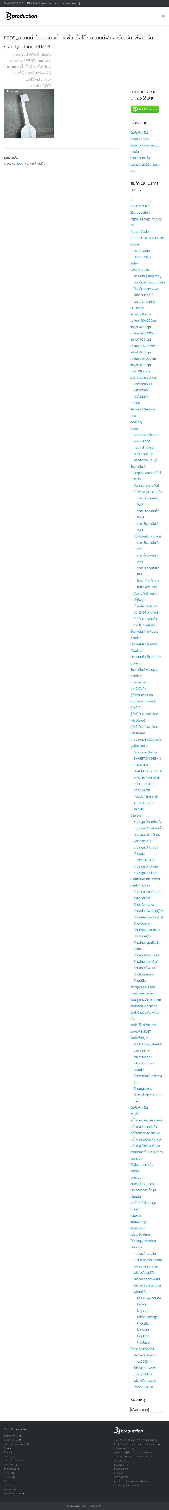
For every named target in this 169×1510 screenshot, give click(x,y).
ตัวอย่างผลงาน (11, 1439)
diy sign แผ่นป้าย (145, 872)
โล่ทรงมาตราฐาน (148, 1317)
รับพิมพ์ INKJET (140, 1031)
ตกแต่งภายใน (139, 682)
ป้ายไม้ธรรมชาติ (144, 974)
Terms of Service (142, 409)
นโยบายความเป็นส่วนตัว (146, 739)
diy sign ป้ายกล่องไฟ (148, 821)
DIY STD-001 (146, 860)
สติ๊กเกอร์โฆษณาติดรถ (145, 1145)
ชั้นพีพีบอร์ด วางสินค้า (148, 536)
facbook (79, 3)
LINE (74, 3)
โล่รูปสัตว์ (143, 1342)
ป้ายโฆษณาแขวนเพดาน (145, 879)
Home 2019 (142, 250)
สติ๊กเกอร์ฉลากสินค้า (143, 1126)
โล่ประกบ (143, 1329)
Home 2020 (142, 257)
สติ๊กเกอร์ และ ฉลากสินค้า (146, 1120)
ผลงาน (7, 1456)
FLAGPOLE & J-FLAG (149, 771)
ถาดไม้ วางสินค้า (144, 625)
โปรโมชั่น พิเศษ (140, 1234)
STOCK (135, 402)
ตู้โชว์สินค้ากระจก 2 (142, 701)
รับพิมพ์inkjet (38, 54)
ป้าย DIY (136, 815)
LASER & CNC (140, 269)
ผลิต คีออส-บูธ (143, 453)
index (134, 263)
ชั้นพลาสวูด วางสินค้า (148, 491)
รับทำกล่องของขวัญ (143, 1006)
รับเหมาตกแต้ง (11, 1468)
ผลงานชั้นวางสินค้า (12, 1460)
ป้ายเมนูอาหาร (143, 1088)
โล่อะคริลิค (140, 1291)
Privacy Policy (140, 314)
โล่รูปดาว (143, 1336)
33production (80, 1505)
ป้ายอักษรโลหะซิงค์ (146, 961)
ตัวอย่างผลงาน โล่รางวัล (15, 1444)
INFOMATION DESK (147, 777)
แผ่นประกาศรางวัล (146, 1266)
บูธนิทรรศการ (139, 745)
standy (16, 60)
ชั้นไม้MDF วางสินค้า (146, 612)
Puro (100, 1505)
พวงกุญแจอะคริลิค (142, 987)
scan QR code (140, 371)
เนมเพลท (136, 1215)
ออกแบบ (135, 1177)
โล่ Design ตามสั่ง (149, 1298)
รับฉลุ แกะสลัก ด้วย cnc (146, 999)
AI (131, 199)
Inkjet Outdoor (144, 1063)
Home (18, 54)
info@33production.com (44, 3)
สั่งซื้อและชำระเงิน (141, 1164)
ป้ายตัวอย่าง (142, 923)
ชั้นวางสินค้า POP (12, 1435)
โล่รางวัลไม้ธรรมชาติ (147, 1285)
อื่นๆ (6, 1481)
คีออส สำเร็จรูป (144, 447)
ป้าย (6, 1448)
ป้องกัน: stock (139, 139)
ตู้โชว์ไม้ (135, 707)
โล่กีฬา (141, 1304)
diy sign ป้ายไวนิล (146, 866)
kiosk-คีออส (142, 441)
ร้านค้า (134, 1113)
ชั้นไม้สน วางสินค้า (145, 618)
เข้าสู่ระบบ (18, 164)
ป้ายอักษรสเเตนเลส (146, 955)
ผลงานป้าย (9, 1464)
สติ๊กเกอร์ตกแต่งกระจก (145, 1132)
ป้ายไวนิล (140, 980)
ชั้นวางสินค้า (138, 466)
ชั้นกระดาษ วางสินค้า (147, 485)
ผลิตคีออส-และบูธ (145, 460)
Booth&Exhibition (146, 434)
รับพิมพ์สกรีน (139, 132)
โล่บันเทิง (143, 1323)
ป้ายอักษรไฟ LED (145, 967)
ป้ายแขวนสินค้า (140, 158)
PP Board (137, 307)
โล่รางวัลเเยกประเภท (13, 1493)
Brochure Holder (145, 752)
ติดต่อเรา (66, 3)
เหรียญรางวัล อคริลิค (148, 1259)
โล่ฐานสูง (143, 1310)
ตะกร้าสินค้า (138, 688)
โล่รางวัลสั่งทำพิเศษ (147, 1279)
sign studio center (143, 377)
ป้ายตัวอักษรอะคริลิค (147, 929)
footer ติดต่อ (139, 231)
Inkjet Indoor (143, 1056)
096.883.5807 (15, 3)
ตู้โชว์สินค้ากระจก (141, 695)
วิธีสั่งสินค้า (141, 396)
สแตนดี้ (135, 1171)
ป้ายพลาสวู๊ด (142, 936)
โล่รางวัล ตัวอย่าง (142, 1348)
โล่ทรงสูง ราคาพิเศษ (143, 1240)
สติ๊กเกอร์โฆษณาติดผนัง (146, 1139)
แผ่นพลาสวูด (138, 1221)
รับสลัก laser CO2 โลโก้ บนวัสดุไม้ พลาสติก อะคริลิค (146, 295)
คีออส (134, 428)
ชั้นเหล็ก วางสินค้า (145, 606)
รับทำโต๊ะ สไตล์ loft (143, 1025)
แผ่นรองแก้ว (138, 1228)
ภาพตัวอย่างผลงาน (143, 993)
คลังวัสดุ (136, 421)
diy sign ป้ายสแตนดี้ (147, 828)
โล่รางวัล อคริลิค (144, 1272)
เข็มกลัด (135, 1196)
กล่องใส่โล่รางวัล (145, 1253)
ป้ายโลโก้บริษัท (140, 885)
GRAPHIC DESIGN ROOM (147, 237)
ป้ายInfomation (144, 904)
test (133, 415)
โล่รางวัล (136, 1247)
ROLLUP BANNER (146, 796)
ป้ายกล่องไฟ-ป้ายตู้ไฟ (148, 910)
